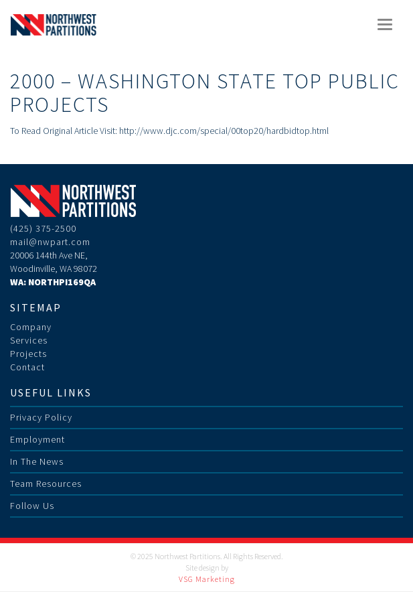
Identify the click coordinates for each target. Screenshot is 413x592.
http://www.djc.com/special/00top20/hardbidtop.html (224, 131)
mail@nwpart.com (50, 242)
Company (31, 327)
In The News (37, 461)
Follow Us (32, 506)
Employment (37, 439)
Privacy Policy (41, 417)
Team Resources (46, 483)
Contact (27, 367)
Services (29, 340)
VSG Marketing (207, 579)
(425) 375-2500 (43, 228)
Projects (28, 354)
